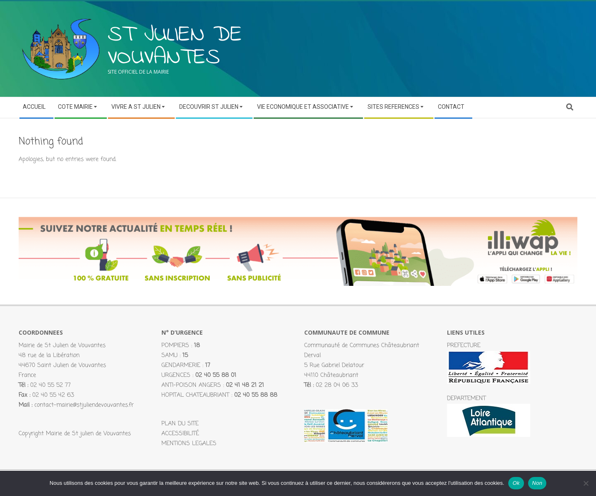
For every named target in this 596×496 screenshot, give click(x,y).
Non (537, 483)
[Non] (586, 483)
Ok (515, 483)
